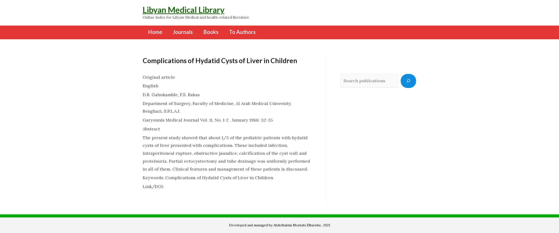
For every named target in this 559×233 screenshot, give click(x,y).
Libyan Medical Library (183, 10)
